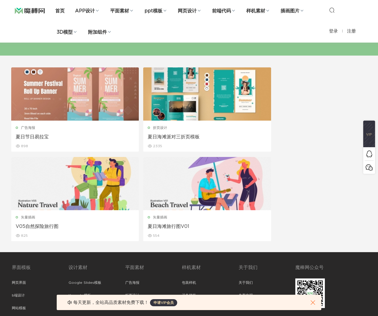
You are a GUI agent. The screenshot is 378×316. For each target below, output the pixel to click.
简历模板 (132, 245)
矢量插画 (209, 127)
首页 (60, 11)
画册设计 (132, 219)
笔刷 (72, 232)
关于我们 (246, 194)
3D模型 (65, 32)
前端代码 (221, 11)
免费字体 (132, 257)
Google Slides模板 (85, 194)
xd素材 (17, 283)
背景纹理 (76, 257)
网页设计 (187, 11)
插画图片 (290, 11)
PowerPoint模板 (83, 219)
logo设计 (76, 270)
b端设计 (18, 206)
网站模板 (19, 219)
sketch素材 (21, 270)
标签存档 (246, 232)
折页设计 (119, 127)
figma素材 (20, 232)
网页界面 (19, 194)
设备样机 (189, 206)
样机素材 (255, 11)
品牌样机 (189, 219)
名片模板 (132, 232)
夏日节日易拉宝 (32, 136)
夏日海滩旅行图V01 (307, 136)
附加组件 (97, 32)
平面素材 (119, 11)
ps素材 (17, 257)
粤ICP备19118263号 (350, 301)
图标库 (17, 245)
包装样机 (189, 194)
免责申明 (246, 206)
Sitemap (246, 219)
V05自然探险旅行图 (217, 136)
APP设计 (85, 11)
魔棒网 (30, 10)
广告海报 (29, 127)
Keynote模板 (80, 206)
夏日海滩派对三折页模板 (132, 136)
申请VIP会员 (164, 302)
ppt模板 (153, 11)
